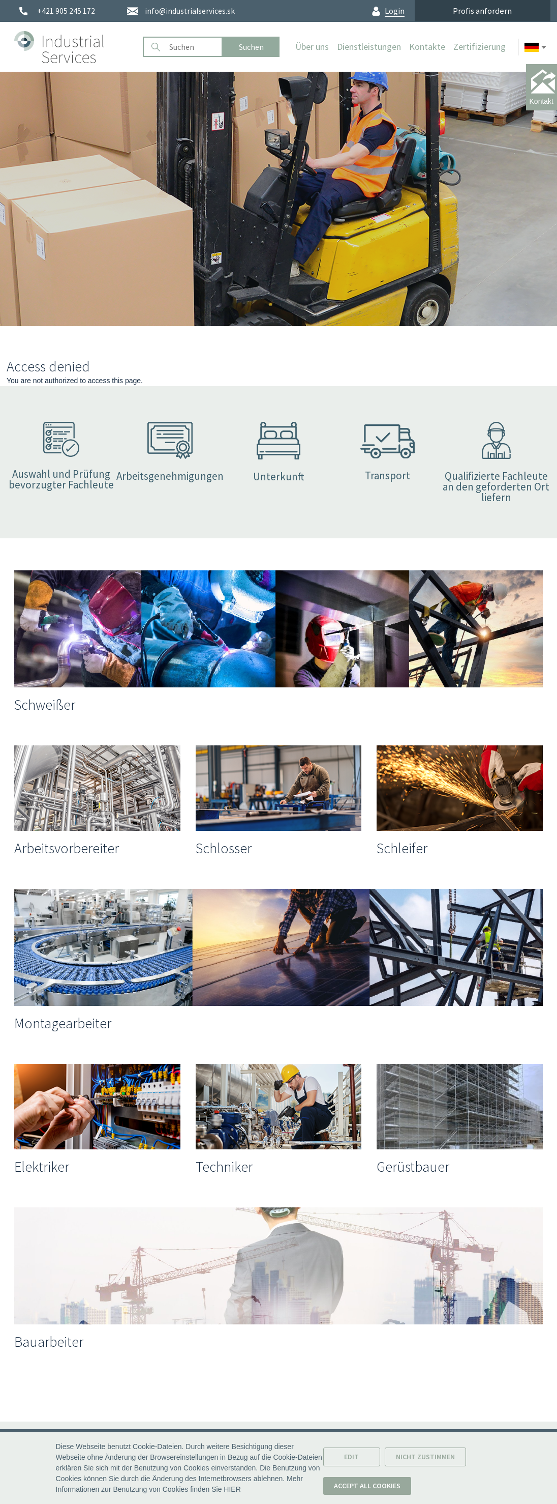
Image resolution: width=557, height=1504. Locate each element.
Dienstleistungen (369, 46)
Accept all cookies (367, 1487)
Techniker (224, 1167)
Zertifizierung (479, 46)
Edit (351, 1458)
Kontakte (427, 46)
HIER (232, 1491)
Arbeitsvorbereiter (66, 848)
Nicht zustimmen (425, 1458)
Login (395, 11)
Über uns (312, 46)
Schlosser (224, 848)
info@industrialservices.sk (190, 11)
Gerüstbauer (413, 1167)
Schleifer (402, 848)
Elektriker (41, 1167)
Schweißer (44, 705)
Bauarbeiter (48, 1342)
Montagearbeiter (62, 1023)
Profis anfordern (482, 10)
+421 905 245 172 (66, 11)
